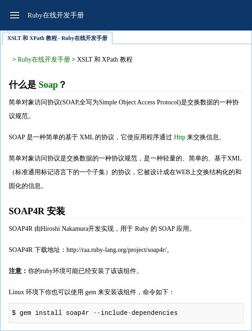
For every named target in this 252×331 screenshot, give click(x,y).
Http (179, 137)
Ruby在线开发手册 (43, 59)
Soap (48, 85)
